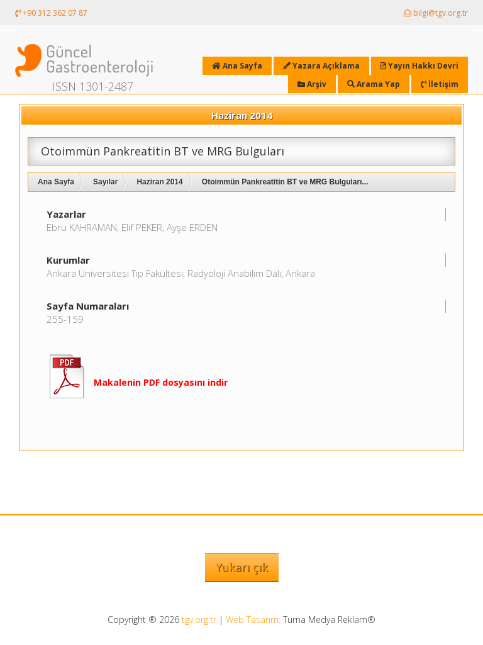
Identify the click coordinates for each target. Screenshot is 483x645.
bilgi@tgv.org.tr (436, 13)
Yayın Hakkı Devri (419, 65)
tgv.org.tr (199, 619)
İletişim (439, 84)
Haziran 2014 (159, 181)
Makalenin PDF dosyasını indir (161, 382)
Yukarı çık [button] (242, 567)
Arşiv (311, 84)
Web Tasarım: (253, 619)
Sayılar (105, 181)
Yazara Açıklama (321, 65)
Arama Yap (373, 84)
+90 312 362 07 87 (51, 13)
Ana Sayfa (56, 181)
